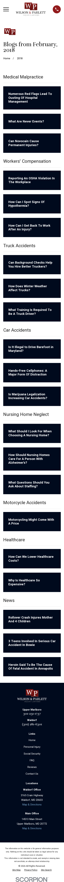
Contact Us (32, 774)
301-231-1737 (32, 714)
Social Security (32, 754)
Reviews (32, 767)
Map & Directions (32, 804)
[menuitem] (16, 870)
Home (32, 740)
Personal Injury (32, 747)
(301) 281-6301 (32, 724)
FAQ (32, 760)
